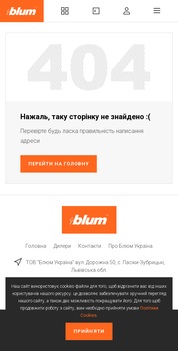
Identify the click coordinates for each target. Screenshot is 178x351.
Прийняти (89, 331)
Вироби (96, 11)
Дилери (62, 246)
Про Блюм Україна (130, 246)
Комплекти (64, 11)
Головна (35, 246)
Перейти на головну (58, 163)
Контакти (89, 246)
